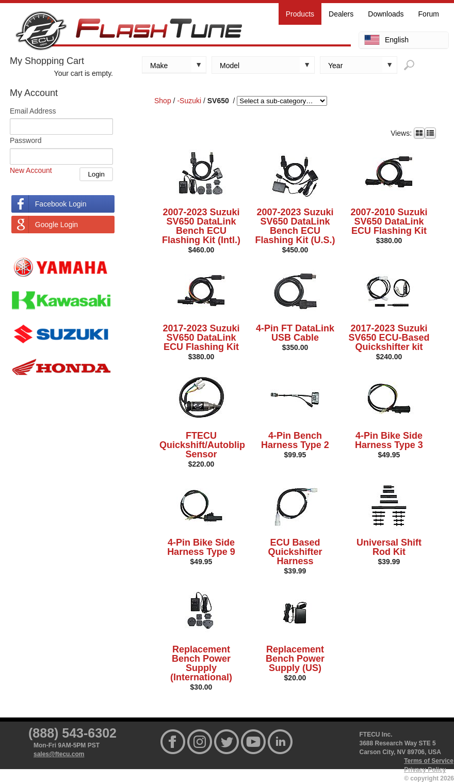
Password (25, 140)
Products (300, 14)
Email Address (33, 111)
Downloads (385, 14)
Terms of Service (428, 760)
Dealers (341, 14)
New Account (31, 170)
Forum (428, 14)
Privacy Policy (425, 769)
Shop (162, 101)
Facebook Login (61, 204)
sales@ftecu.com (59, 754)
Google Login (56, 224)
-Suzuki (189, 101)
